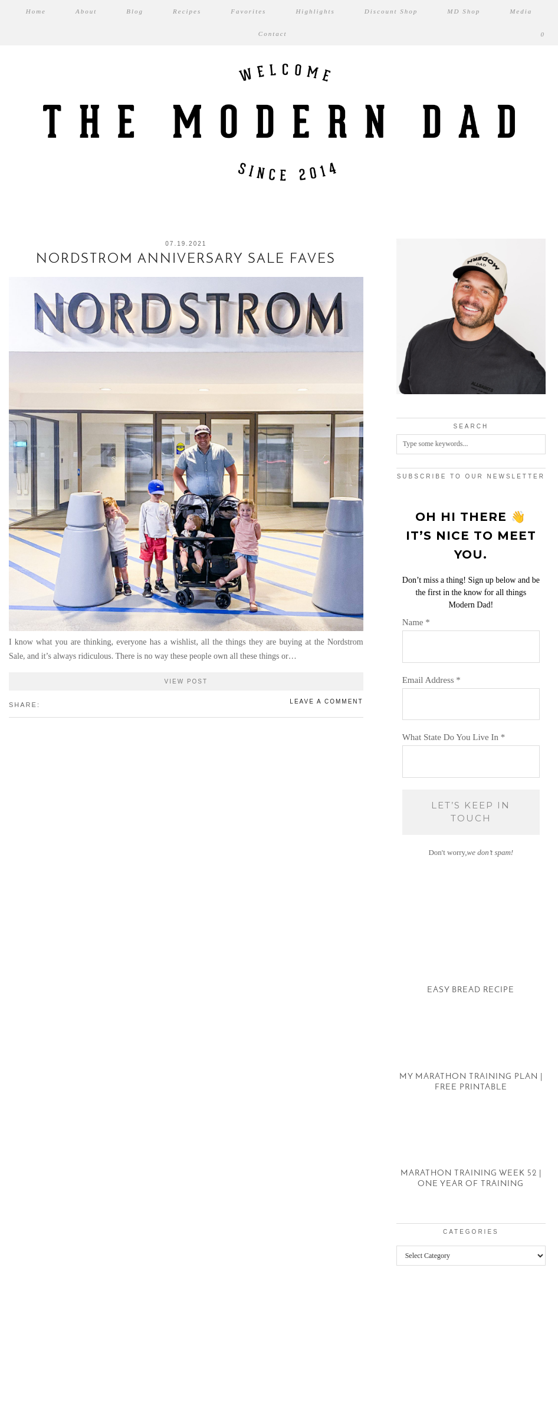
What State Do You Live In (454, 737)
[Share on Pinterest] (58, 704)
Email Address (431, 680)
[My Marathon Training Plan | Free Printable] (471, 1060)
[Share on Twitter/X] (52, 704)
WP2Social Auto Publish (237, 1404)
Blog (134, 11)
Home (36, 11)
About (86, 11)
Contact (272, 33)
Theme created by (499, 1386)
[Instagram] (35, 1337)
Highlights (315, 11)
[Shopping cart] (543, 33)
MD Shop (463, 11)
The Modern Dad (73, 1386)
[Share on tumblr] (64, 704)
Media (521, 11)
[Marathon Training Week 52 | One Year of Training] (471, 1157)
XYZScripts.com (330, 1404)
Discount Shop (391, 11)
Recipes (187, 11)
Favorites (248, 11)
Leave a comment (326, 701)
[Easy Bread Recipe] (471, 964)
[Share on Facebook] (46, 704)
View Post (186, 681)
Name (416, 622)
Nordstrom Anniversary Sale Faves (186, 259)
